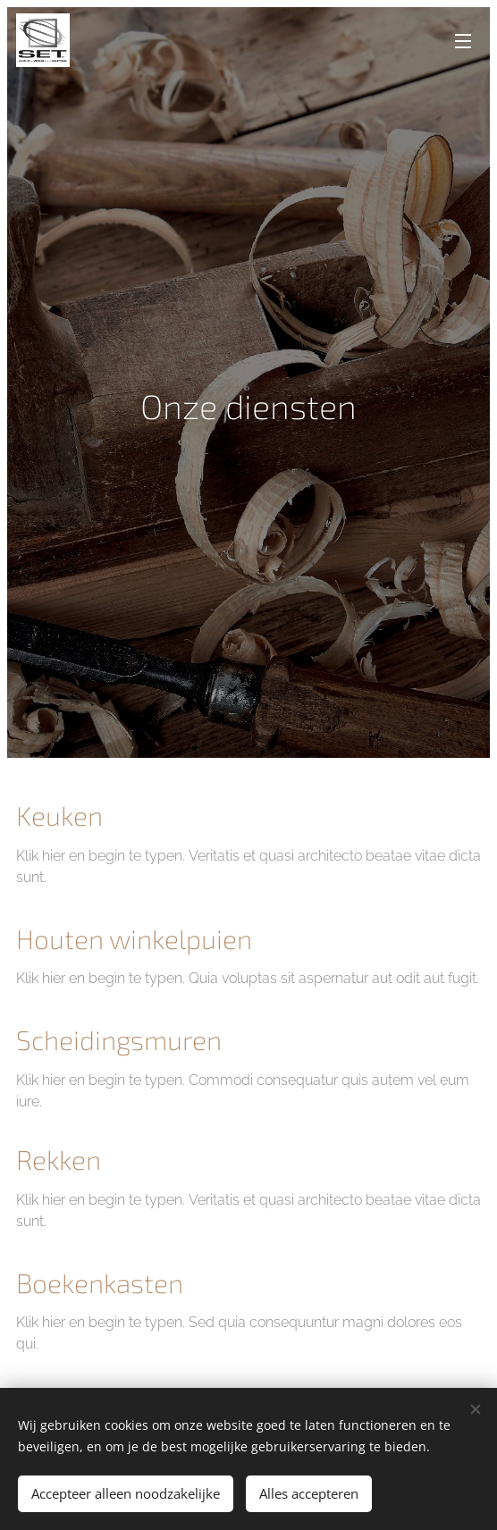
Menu (463, 41)
